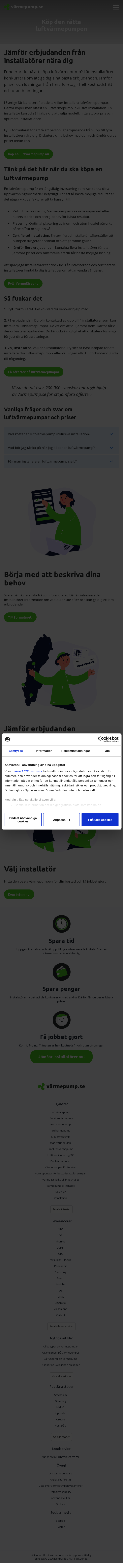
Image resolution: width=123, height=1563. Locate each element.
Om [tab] (107, 750)
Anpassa (61, 819)
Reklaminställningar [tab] (75, 750)
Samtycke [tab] (16, 750)
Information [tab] (44, 750)
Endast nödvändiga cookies (23, 819)
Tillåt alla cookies (100, 819)
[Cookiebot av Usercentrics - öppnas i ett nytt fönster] (101, 739)
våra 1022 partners (28, 771)
